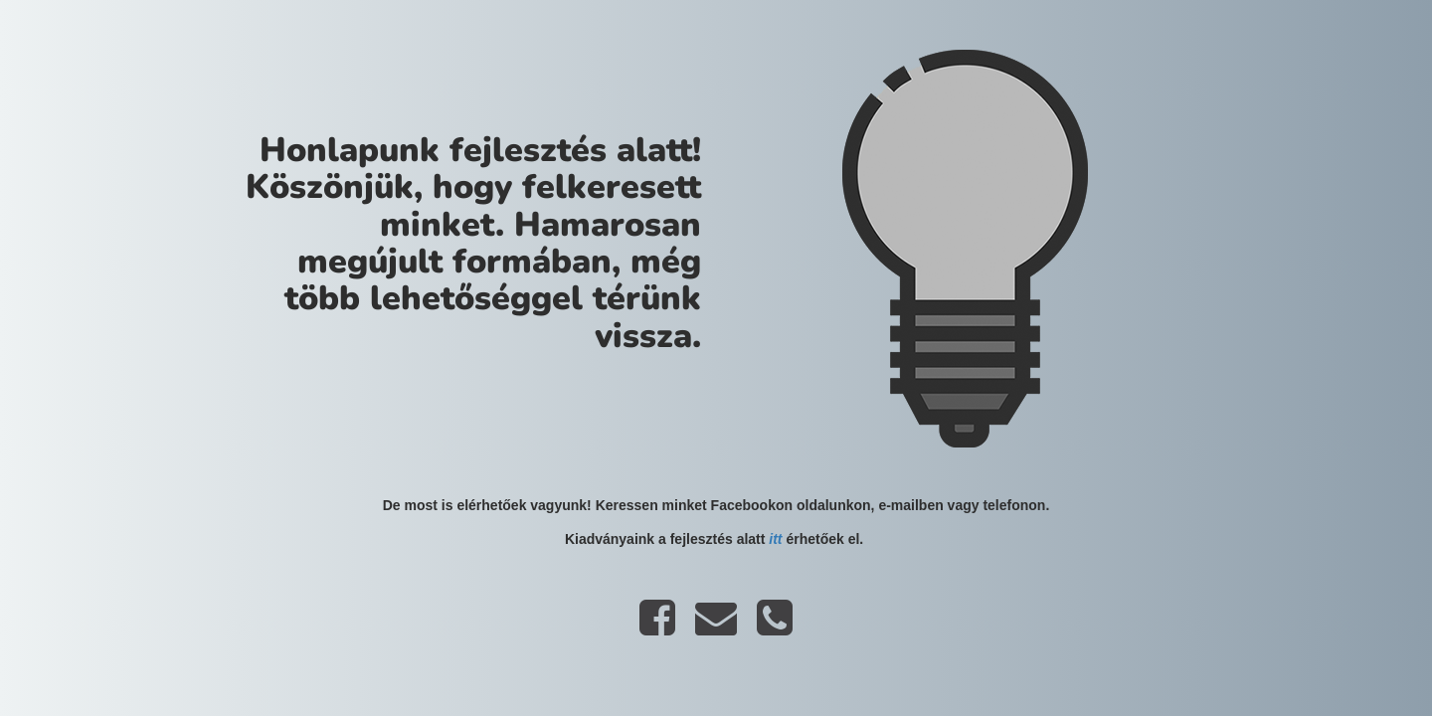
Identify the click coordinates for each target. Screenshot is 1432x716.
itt (775, 539)
